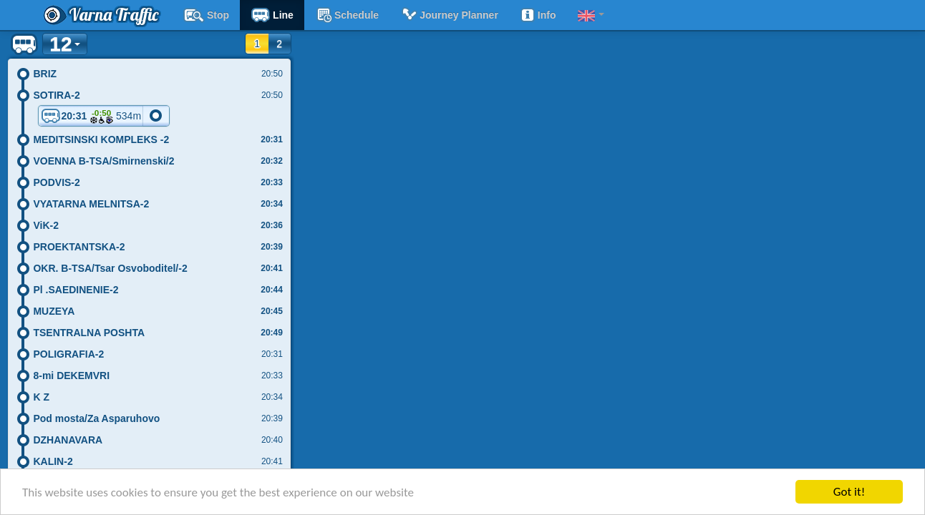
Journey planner (449, 15)
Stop (206, 15)
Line (272, 15)
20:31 (91, 116)
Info (538, 15)
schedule (347, 15)
